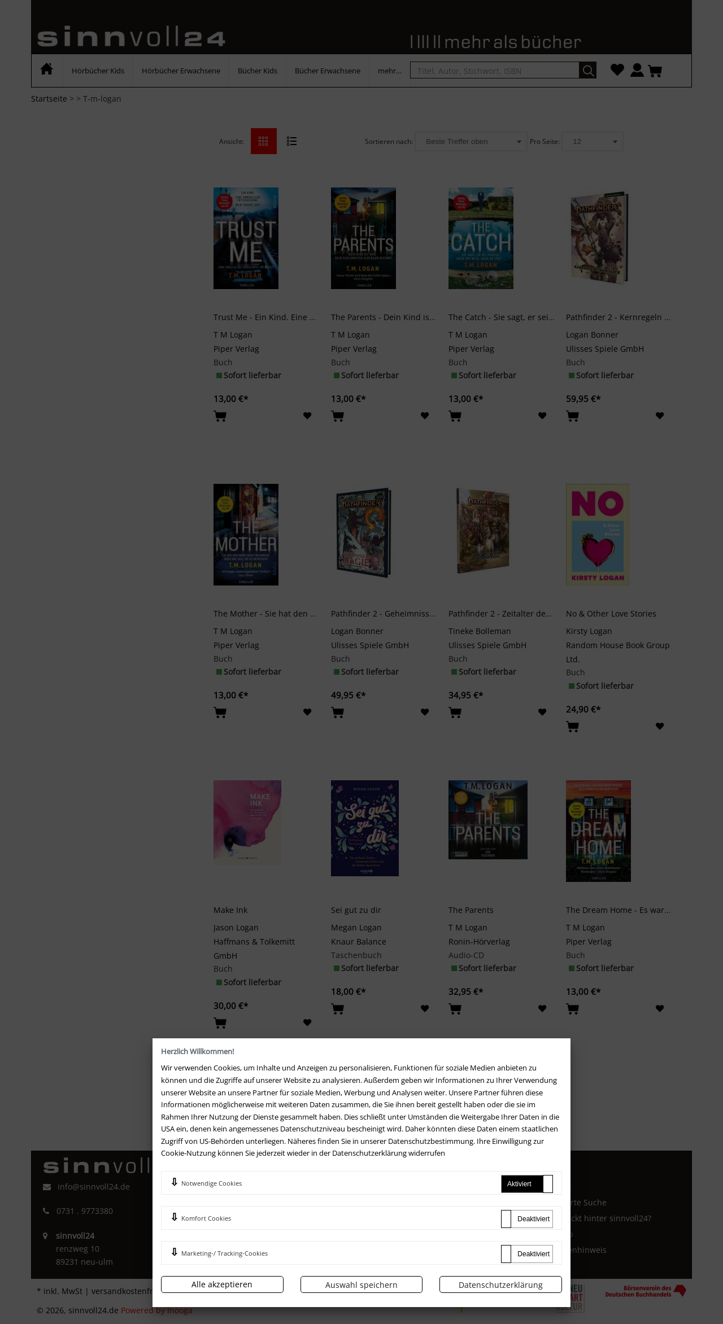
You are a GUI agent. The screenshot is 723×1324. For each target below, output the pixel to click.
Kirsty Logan (589, 631)
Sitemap (557, 1234)
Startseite (49, 98)
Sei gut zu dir (356, 909)
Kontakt (556, 1186)
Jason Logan (236, 927)
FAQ (383, 1186)
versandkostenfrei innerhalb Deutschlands (173, 1291)
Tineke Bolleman (479, 631)
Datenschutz (233, 1242)
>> (414, 1072)
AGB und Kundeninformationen (269, 1186)
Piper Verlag (236, 348)
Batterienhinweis (574, 1249)
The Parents (471, 909)
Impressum (231, 1205)
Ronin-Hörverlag (479, 941)
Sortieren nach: (389, 141)
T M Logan (233, 334)
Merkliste (393, 1218)
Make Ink (230, 909)
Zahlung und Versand (417, 1234)
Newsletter (396, 1249)
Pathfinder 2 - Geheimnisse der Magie (402, 613)
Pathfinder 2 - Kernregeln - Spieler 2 (634, 317)
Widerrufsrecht (238, 1223)
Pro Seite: (545, 141)
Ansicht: (231, 141)
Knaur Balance (358, 941)
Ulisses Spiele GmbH (605, 348)
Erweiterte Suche (574, 1202)
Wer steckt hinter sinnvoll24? (596, 1218)
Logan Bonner (592, 334)
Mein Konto (397, 1202)
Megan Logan (356, 927)
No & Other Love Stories (611, 613)
